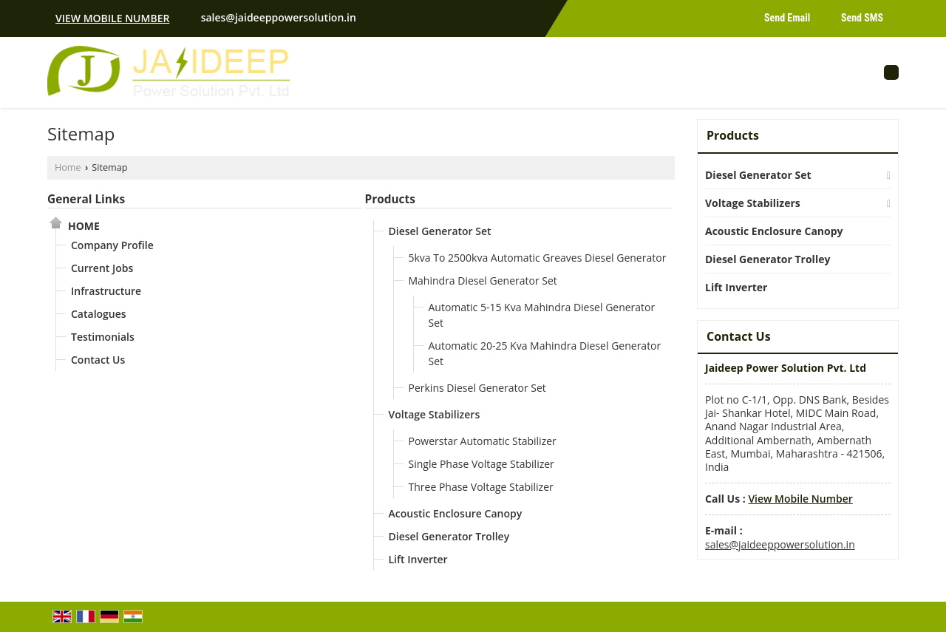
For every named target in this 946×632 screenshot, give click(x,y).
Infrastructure (106, 291)
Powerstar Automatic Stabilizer (483, 441)
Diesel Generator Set (440, 231)
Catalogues (98, 314)
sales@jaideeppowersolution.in (278, 17)
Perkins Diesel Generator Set (477, 388)
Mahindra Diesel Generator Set (483, 280)
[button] (112, 18)
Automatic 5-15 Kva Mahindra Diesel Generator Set (542, 315)
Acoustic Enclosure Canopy (456, 513)
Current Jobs (102, 268)
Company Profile (112, 245)
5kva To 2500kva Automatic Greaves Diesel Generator (538, 258)
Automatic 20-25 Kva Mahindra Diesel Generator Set (545, 353)
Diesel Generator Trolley (449, 536)
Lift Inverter (418, 559)
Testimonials (103, 337)
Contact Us (98, 360)
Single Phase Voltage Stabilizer (481, 464)
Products (390, 199)
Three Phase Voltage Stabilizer (481, 487)
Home (68, 167)
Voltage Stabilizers (434, 414)
